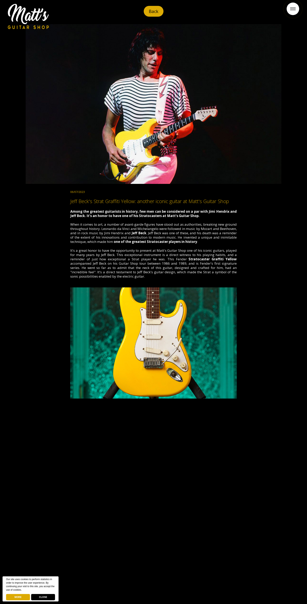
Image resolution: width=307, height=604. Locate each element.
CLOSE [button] (43, 597)
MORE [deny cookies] (18, 597)
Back (153, 11)
